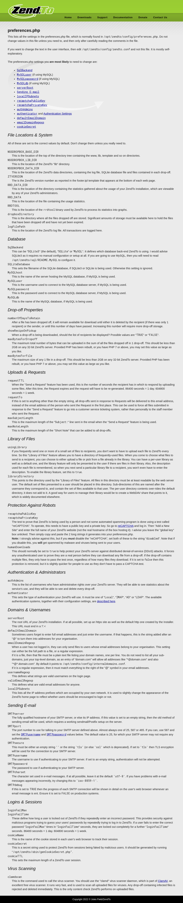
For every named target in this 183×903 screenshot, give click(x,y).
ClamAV (163, 880)
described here (106, 601)
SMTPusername (30, 734)
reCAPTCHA (125, 525)
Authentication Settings (57, 113)
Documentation (123, 17)
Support (102, 17)
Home (68, 17)
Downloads (84, 17)
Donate (143, 17)
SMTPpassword (56, 734)
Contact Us (160, 17)
